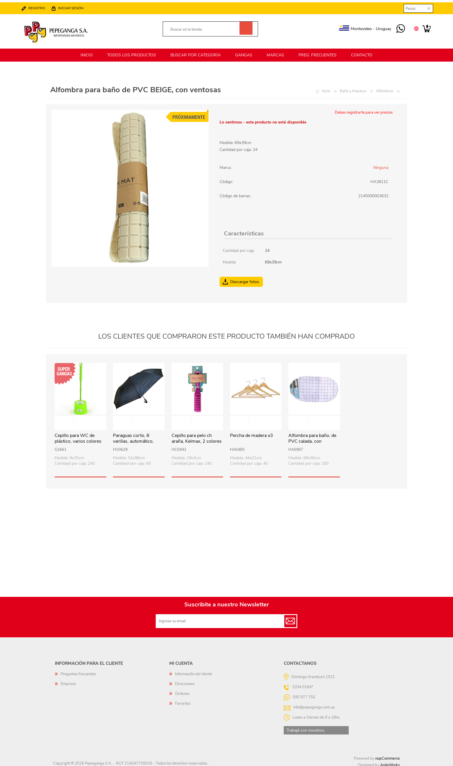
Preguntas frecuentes (78, 670)
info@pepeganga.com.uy (314, 703)
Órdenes (182, 690)
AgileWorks (390, 761)
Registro (39, 6)
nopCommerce (387, 755)
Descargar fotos (244, 278)
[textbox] (204, 27)
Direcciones (184, 680)
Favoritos (182, 700)
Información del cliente (193, 670)
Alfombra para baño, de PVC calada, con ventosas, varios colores (312, 438)
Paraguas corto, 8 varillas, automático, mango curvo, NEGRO (135, 438)
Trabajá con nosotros (305, 727)
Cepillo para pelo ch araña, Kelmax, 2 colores (197, 435)
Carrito (423, 27)
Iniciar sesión (73, 6)
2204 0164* (302, 683)
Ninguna (380, 164)
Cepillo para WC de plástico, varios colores (78, 435)
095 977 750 (397, 27)
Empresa (68, 680)
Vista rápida (81, 418)
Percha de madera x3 (251, 432)
